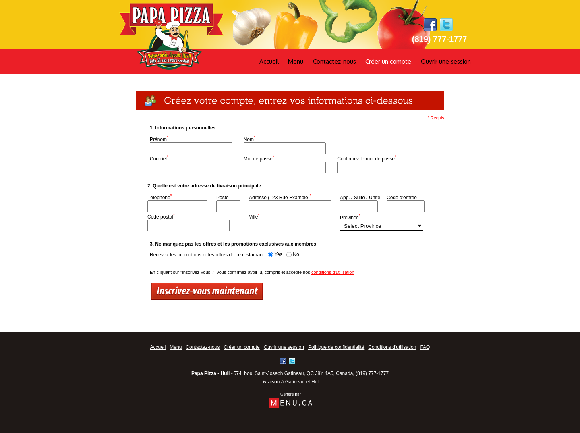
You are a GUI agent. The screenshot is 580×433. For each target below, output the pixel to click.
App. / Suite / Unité (360, 197)
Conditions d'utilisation (392, 347)
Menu (295, 61)
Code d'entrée (402, 197)
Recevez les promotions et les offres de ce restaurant (207, 255)
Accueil (269, 61)
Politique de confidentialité (336, 347)
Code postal (161, 216)
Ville (254, 216)
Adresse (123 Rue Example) (280, 197)
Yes (275, 254)
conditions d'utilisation (332, 272)
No (292, 254)
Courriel (159, 158)
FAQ (425, 347)
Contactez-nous (334, 61)
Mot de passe (259, 158)
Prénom (159, 138)
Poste (222, 197)
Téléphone (159, 197)
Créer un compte (388, 61)
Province (350, 217)
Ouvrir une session (446, 61)
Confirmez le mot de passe (366, 158)
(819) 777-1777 (372, 373)
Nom (249, 138)
